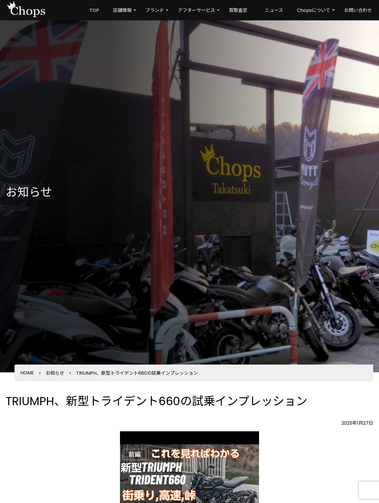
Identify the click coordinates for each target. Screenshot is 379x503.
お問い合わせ (358, 10)
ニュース (274, 10)
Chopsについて (313, 10)
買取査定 (238, 10)
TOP (94, 10)
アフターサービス (196, 10)
